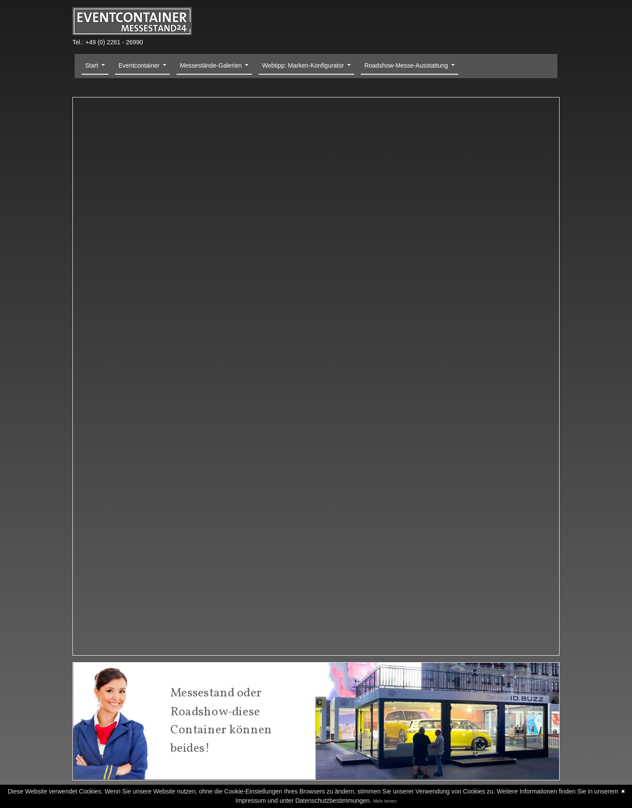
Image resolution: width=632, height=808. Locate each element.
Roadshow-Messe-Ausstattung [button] (407, 65)
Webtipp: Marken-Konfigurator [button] (303, 65)
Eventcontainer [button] (139, 65)
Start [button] (92, 65)
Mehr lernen (384, 801)
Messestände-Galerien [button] (212, 65)
